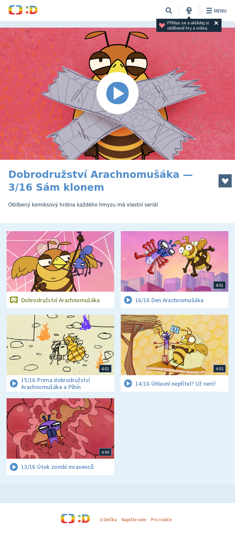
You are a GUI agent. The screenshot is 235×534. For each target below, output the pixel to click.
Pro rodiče (161, 519)
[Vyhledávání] (169, 10)
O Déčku (108, 519)
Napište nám (134, 519)
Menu (215, 10)
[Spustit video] (117, 94)
